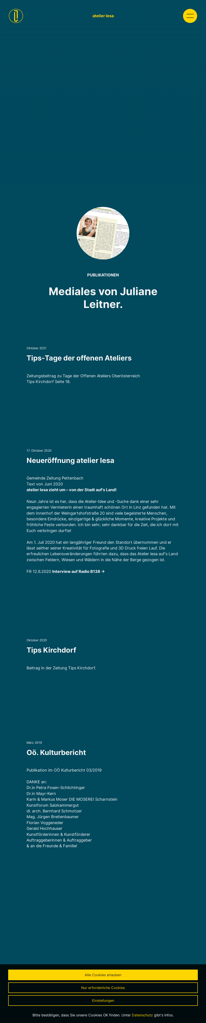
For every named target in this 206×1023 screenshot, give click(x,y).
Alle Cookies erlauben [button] (103, 975)
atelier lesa (103, 15)
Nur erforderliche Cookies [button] (103, 987)
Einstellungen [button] (103, 1000)
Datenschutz (142, 1015)
